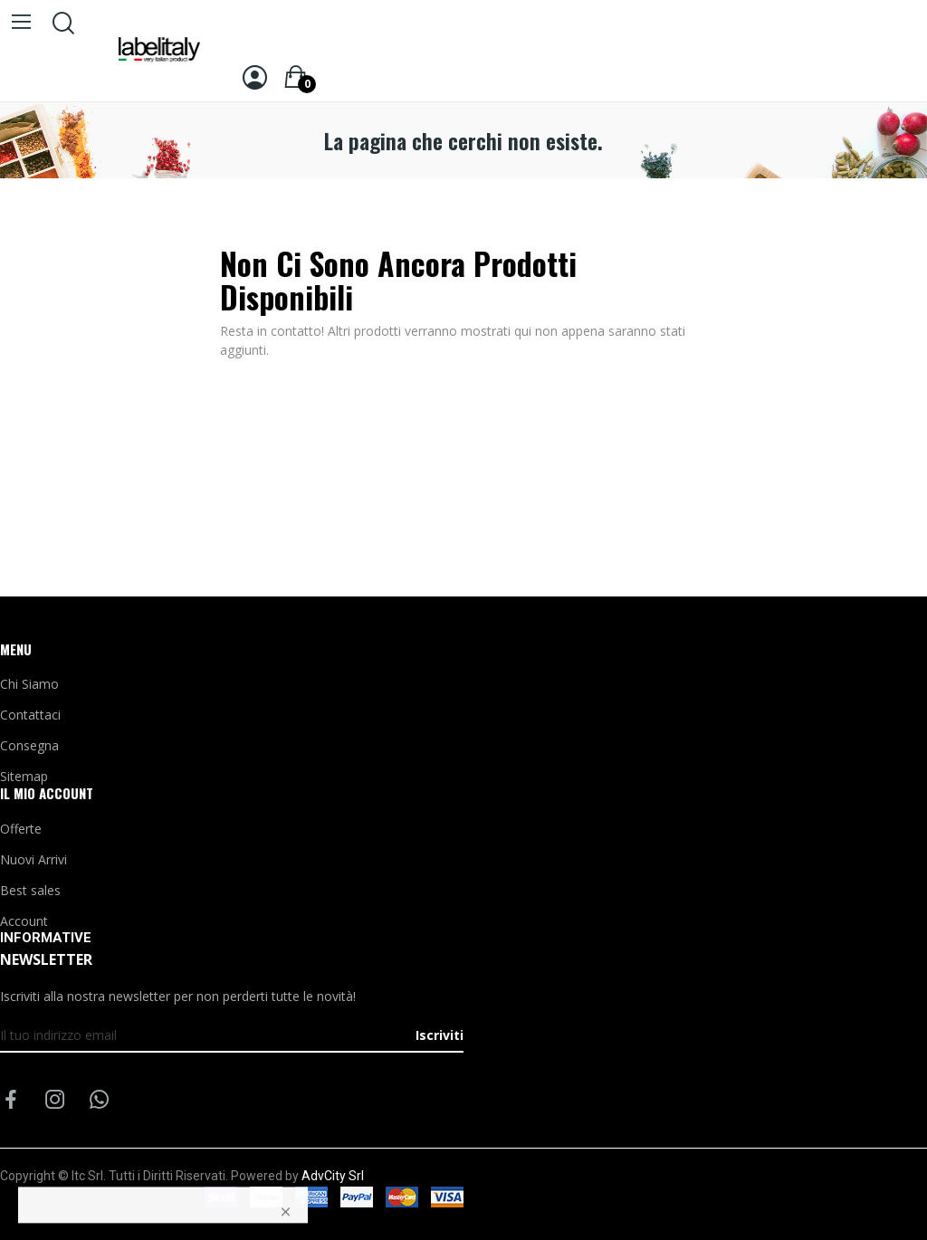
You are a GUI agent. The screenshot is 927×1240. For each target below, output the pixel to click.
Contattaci (30, 714)
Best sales (30, 890)
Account (24, 921)
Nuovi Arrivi (33, 859)
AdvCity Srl (332, 1175)
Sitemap (24, 776)
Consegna (29, 745)
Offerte (21, 828)
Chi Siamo (29, 683)
